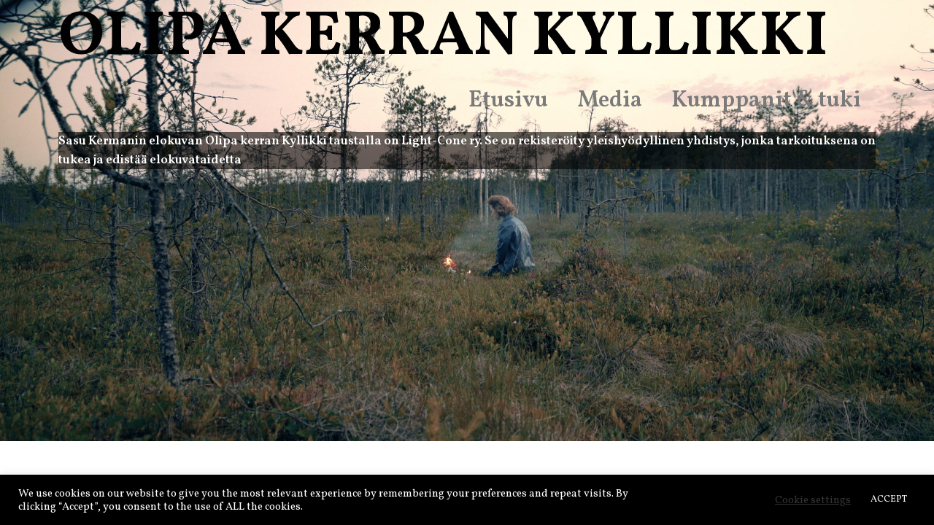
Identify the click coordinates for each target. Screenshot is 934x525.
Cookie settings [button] (813, 500)
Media (609, 101)
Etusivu (508, 101)
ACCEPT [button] (889, 499)
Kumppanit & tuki (766, 101)
